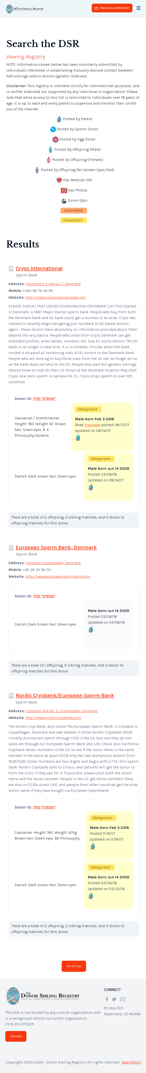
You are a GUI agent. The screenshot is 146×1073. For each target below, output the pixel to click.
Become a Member (112, 8)
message (92, 424)
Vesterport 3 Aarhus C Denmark (53, 283)
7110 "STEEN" (44, 398)
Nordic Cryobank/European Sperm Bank (65, 695)
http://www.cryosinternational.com (55, 297)
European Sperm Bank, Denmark (56, 547)
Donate (16, 1036)
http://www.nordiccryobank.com (53, 717)
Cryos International (39, 268)
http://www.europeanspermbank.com (57, 576)
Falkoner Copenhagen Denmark (53, 563)
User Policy (131, 1062)
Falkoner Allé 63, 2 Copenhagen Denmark (61, 711)
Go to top (74, 966)
